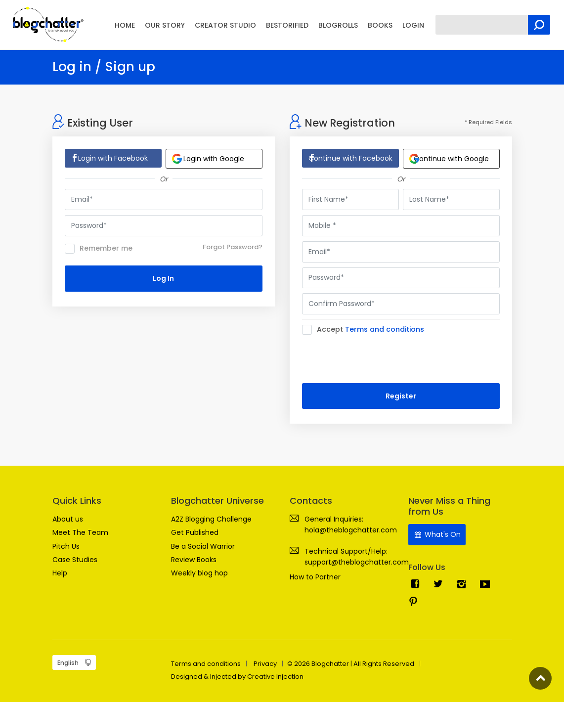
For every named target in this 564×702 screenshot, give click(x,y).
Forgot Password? (232, 247)
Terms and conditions (384, 329)
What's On (437, 534)
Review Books (194, 560)
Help (59, 573)
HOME (125, 25)
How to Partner (315, 577)
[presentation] (377, 359)
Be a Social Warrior (203, 546)
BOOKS (380, 25)
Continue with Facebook (350, 158)
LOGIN (413, 25)
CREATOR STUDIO (225, 25)
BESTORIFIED (287, 25)
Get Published (194, 532)
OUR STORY (165, 25)
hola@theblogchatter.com (350, 530)
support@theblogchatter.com (356, 562)
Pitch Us (66, 546)
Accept (366, 330)
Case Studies (74, 560)
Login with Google (208, 159)
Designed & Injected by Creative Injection (237, 676)
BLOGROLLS (338, 25)
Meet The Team (80, 532)
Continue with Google (449, 159)
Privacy (265, 663)
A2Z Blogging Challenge (211, 519)
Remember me (98, 249)
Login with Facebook (113, 158)
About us (67, 519)
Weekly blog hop (199, 573)
